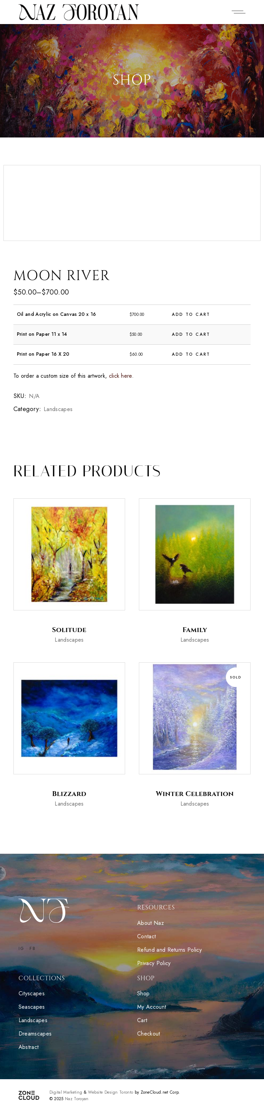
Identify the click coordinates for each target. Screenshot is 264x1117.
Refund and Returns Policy (169, 950)
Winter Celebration (195, 793)
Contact (146, 936)
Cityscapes (32, 993)
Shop (143, 993)
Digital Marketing (66, 1092)
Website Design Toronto (110, 1092)
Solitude (69, 629)
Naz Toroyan (77, 1099)
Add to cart (191, 314)
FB (33, 949)
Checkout (148, 1034)
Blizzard (69, 793)
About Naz (150, 923)
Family (195, 629)
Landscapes (58, 409)
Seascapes (33, 1007)
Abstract (30, 1047)
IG (22, 949)
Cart (142, 1020)
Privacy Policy (153, 963)
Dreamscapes (36, 1034)
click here (120, 376)
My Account (151, 1007)
